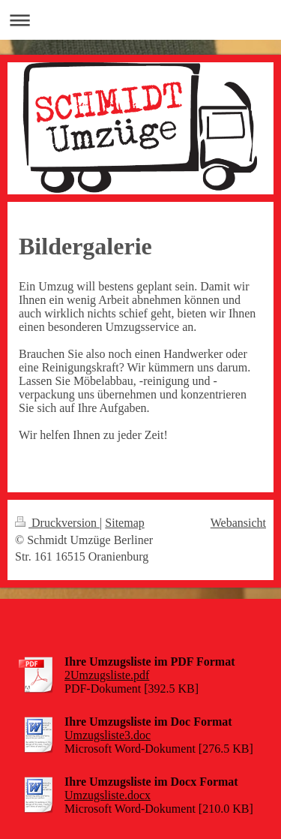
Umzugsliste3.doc (107, 735)
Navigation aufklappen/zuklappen (140, 20)
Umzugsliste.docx (107, 795)
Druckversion (57, 522)
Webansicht (238, 522)
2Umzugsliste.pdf (106, 675)
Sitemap (124, 522)
